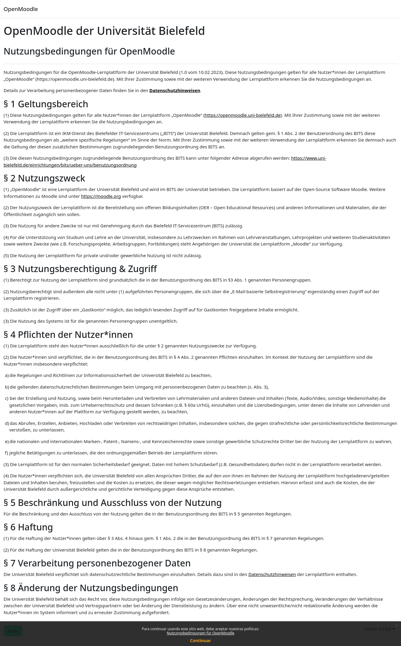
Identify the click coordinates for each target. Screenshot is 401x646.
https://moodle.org (101, 196)
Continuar (200, 640)
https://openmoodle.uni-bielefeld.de (243, 115)
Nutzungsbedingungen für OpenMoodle (200, 633)
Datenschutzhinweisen (174, 90)
